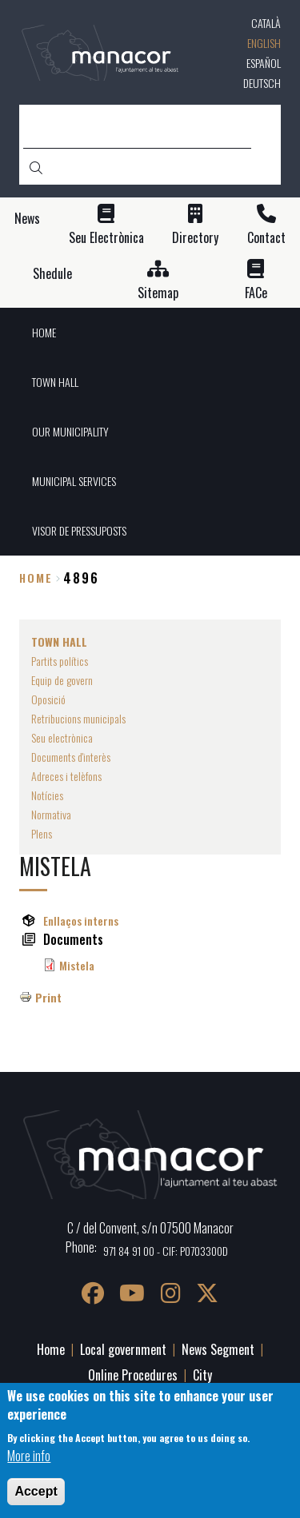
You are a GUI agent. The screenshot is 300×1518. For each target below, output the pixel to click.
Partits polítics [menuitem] (59, 660)
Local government (123, 1349)
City (202, 1375)
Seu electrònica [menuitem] (62, 737)
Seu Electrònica (106, 237)
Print (48, 997)
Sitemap (158, 293)
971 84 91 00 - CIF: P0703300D (165, 1250)
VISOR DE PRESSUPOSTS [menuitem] (79, 530)
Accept (35, 1491)
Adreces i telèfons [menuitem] (66, 775)
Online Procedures (133, 1375)
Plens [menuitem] (41, 833)
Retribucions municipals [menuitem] (78, 718)
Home (36, 577)
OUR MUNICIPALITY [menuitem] (70, 431)
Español (263, 62)
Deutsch (262, 82)
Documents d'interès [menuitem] (70, 756)
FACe (256, 293)
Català (266, 22)
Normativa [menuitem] (51, 814)
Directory (195, 237)
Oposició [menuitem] (48, 699)
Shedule (52, 273)
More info (28, 1455)
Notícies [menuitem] (47, 795)
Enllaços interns (80, 920)
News (27, 218)
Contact (266, 237)
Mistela (76, 965)
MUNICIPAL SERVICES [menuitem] (74, 480)
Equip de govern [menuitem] (62, 679)
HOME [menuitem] (44, 332)
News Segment (218, 1349)
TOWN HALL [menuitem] (55, 381)
